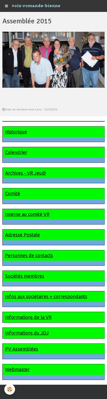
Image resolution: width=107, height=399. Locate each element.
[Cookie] (9, 389)
